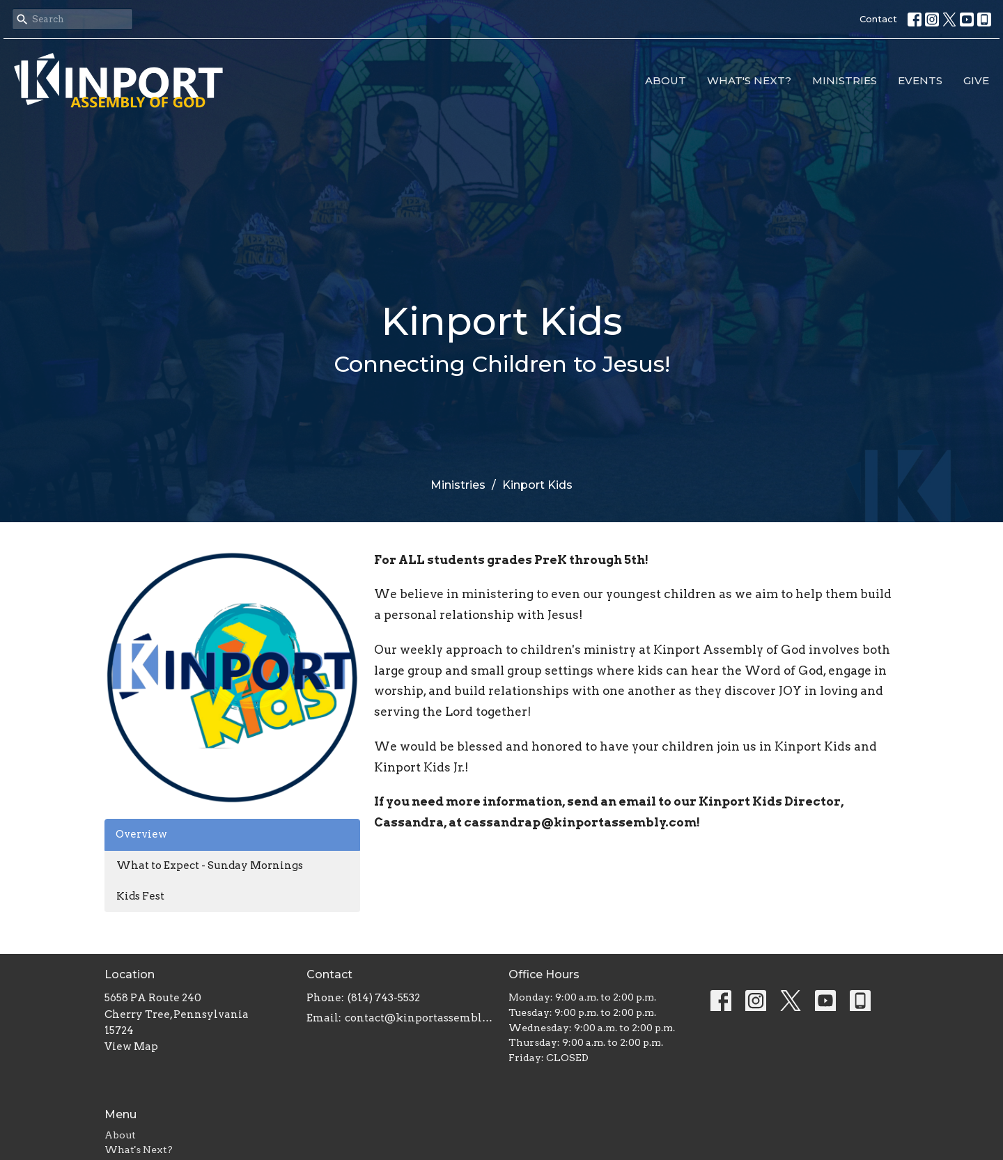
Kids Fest (140, 896)
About (665, 80)
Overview (141, 834)
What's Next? (749, 80)
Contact (878, 18)
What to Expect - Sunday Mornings (209, 865)
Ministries (844, 80)
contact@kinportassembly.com (420, 1018)
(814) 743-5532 (384, 998)
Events (920, 80)
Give (976, 80)
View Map (131, 1046)
